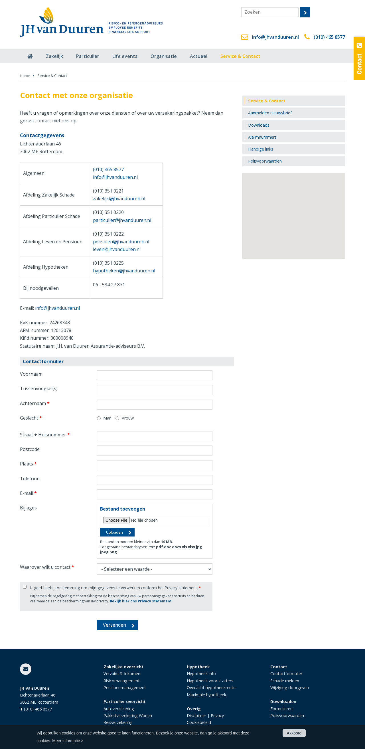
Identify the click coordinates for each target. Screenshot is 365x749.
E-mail (28, 493)
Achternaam (35, 403)
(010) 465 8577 (329, 37)
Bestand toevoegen (122, 509)
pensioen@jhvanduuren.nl (121, 241)
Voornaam (31, 374)
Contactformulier (286, 673)
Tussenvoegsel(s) (39, 388)
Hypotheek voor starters (210, 680)
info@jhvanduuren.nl (275, 37)
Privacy (217, 715)
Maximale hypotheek (206, 694)
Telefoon (30, 478)
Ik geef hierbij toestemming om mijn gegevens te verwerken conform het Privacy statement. (115, 587)
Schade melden (284, 680)
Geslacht (31, 418)
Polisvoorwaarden (287, 715)
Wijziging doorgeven (289, 687)
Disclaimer (196, 715)
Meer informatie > (67, 740)
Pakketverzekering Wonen (128, 715)
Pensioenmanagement (125, 687)
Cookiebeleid (199, 722)
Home (25, 75)
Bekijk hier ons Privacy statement (141, 601)
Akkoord (294, 733)
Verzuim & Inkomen (122, 673)
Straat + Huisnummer (45, 435)
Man (107, 418)
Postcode (30, 449)
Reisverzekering (118, 722)
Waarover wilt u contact (47, 567)
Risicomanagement (122, 680)
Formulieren (281, 708)
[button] (293, 210)
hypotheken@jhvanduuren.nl (124, 271)
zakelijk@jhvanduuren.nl (119, 198)
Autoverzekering (119, 708)
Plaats (28, 464)
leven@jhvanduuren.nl (117, 249)
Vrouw (128, 418)
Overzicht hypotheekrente (211, 687)
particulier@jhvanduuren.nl (122, 220)
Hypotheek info (201, 673)
